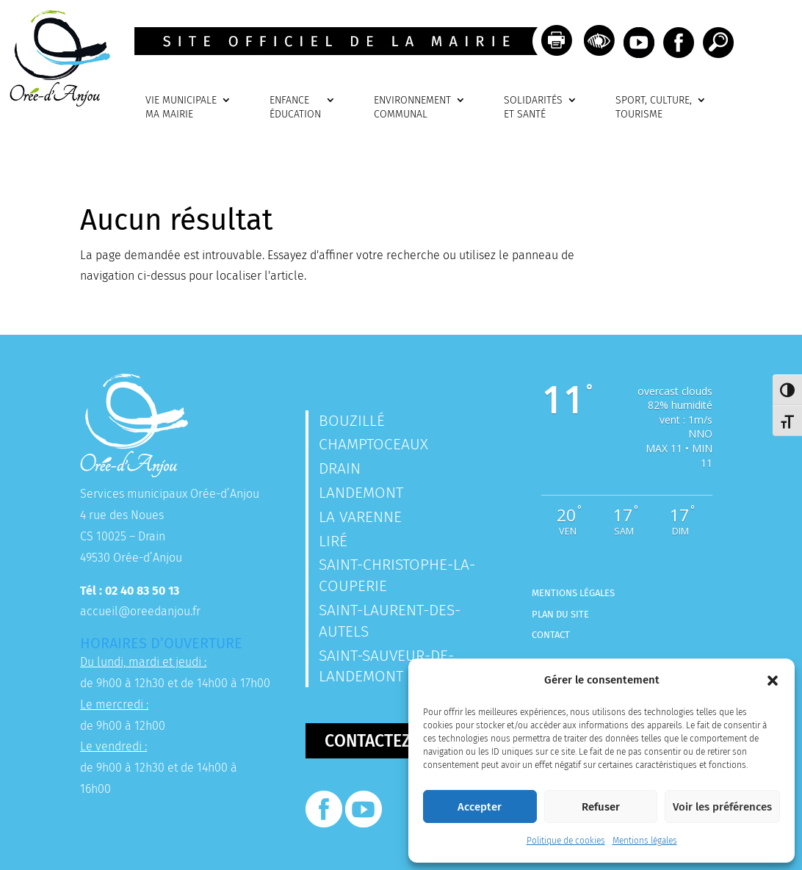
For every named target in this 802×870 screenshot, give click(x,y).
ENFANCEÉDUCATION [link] (295, 107)
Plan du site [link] (560, 614)
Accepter (480, 806)
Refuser (601, 806)
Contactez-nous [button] (392, 741)
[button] (772, 680)
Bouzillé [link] (352, 420)
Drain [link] (340, 468)
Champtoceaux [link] (373, 444)
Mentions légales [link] (645, 840)
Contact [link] (551, 634)
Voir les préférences (722, 806)
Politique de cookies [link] (566, 840)
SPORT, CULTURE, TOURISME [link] (653, 107)
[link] (55, 102)
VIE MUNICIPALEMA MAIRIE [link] (181, 107)
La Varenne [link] (360, 516)
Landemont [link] (361, 492)
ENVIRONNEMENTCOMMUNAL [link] (412, 107)
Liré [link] (333, 541)
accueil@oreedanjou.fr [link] (140, 611)
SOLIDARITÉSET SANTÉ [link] (533, 107)
